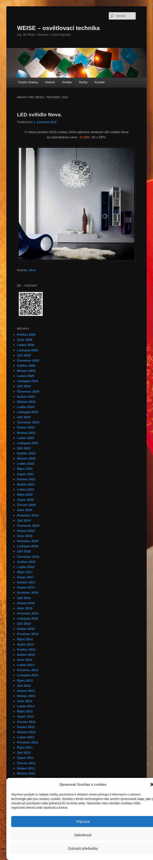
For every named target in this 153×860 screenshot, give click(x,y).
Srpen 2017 (25, 577)
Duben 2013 (26, 691)
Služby (83, 82)
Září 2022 (24, 448)
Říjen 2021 (25, 469)
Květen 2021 (26, 479)
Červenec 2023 (28, 422)
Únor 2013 (24, 701)
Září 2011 (24, 752)
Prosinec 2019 (27, 515)
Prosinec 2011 (27, 742)
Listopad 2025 (27, 350)
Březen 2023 (26, 433)
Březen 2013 (26, 696)
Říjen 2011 (25, 747)
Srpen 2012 (25, 716)
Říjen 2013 (25, 680)
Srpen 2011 (25, 758)
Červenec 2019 (28, 525)
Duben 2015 (26, 629)
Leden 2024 (25, 407)
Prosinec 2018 (27, 541)
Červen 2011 (26, 763)
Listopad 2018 (27, 546)
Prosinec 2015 (27, 613)
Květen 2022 (26, 453)
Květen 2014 (26, 649)
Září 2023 (24, 417)
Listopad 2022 (27, 443)
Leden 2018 (25, 567)
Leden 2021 (25, 489)
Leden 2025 (25, 376)
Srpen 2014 (25, 644)
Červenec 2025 (28, 360)
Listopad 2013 (27, 675)
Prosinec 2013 (27, 670)
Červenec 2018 (28, 557)
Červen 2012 (26, 722)
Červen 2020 (26, 505)
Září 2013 (24, 686)
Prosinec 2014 (27, 634)
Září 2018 (24, 551)
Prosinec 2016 (27, 592)
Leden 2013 (25, 706)
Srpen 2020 (25, 500)
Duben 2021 (26, 484)
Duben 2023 (26, 427)
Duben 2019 (26, 531)
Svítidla (66, 82)
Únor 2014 (24, 660)
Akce (32, 270)
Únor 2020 (24, 510)
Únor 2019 (24, 536)
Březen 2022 (26, 458)
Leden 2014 (25, 665)
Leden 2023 (25, 438)
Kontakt (100, 82)
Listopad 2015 (27, 618)
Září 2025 (24, 355)
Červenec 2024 (28, 391)
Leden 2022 (25, 463)
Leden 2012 (25, 737)
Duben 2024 (26, 396)
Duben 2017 (26, 587)
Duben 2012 (26, 727)
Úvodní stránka (28, 82)
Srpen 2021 (25, 474)
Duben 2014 (26, 654)
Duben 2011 (26, 768)
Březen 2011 (26, 773)
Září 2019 (24, 520)
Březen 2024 (26, 402)
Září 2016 (24, 598)
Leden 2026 (25, 345)
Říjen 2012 (25, 711)
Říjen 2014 (25, 639)
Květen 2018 (26, 562)
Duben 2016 (26, 603)
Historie (50, 82)
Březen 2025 (26, 371)
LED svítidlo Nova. (39, 114)
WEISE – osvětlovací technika (58, 28)
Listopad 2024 (27, 381)
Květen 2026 (26, 334)
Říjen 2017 (25, 572)
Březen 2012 (26, 732)
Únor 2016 (24, 608)
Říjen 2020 (25, 494)
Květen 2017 (26, 582)
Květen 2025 (26, 365)
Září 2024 (24, 386)
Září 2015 (24, 623)
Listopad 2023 (27, 412)
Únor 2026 (24, 340)
